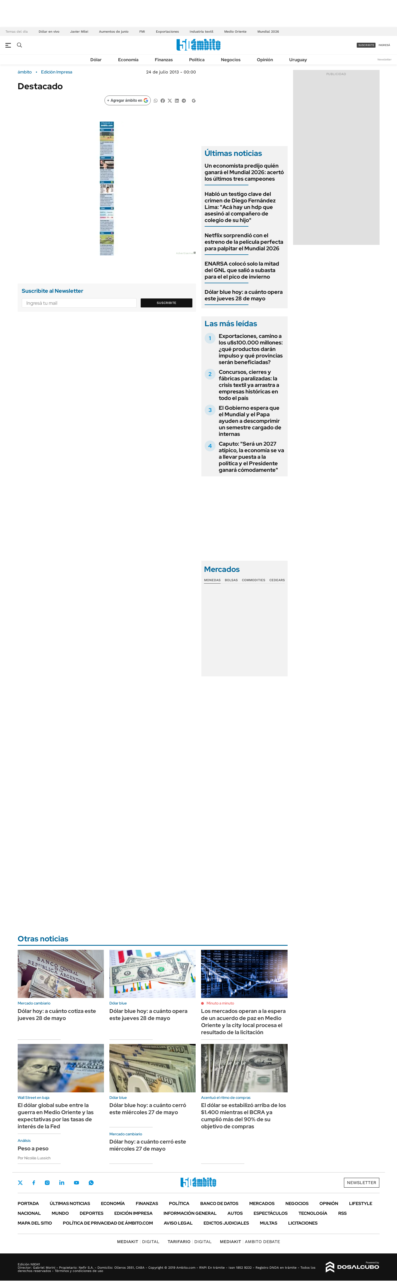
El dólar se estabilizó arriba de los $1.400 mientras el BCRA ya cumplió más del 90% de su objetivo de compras (243, 1116)
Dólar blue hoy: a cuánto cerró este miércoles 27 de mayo (147, 1109)
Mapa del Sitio (35, 1223)
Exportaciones (167, 31)
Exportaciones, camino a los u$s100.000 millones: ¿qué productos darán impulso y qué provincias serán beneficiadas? (251, 349)
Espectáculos (271, 1213)
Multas (268, 1223)
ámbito (25, 72)
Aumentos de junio (113, 31)
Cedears (277, 580)
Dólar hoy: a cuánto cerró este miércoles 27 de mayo (147, 1145)
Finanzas (164, 60)
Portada (28, 1203)
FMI (142, 31)
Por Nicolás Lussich (34, 1157)
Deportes (91, 1213)
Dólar (96, 60)
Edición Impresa (133, 1213)
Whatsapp (91, 1182)
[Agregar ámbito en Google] (127, 100)
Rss (342, 1213)
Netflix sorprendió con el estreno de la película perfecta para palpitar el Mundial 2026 (244, 242)
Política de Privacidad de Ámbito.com (108, 1223)
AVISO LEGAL (178, 1223)
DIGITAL (138, 1241)
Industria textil (201, 31)
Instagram (47, 1182)
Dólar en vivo (49, 31)
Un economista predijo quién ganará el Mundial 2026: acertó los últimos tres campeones (244, 172)
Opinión (265, 60)
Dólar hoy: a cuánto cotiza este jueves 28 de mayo (57, 1014)
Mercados (262, 1203)
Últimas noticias (70, 1203)
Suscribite (166, 303)
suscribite (366, 45)
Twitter (20, 1183)
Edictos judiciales (226, 1223)
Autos (235, 1213)
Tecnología (312, 1213)
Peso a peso (33, 1148)
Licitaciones (303, 1223)
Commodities (253, 580)
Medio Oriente (235, 31)
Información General (190, 1213)
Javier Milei (79, 31)
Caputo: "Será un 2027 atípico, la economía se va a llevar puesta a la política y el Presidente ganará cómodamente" (251, 456)
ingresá (384, 45)
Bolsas (231, 580)
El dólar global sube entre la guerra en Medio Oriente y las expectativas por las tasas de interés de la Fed (56, 1116)
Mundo (60, 1213)
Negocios (231, 60)
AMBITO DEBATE (250, 1241)
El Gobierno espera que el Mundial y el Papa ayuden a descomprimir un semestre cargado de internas (250, 420)
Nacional (29, 1213)
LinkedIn (61, 1182)
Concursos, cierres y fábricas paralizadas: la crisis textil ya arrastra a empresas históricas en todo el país (249, 385)
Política (197, 60)
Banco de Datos (219, 1203)
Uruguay (298, 60)
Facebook (33, 1182)
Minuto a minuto (220, 1003)
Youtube (76, 1183)
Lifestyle (360, 1203)
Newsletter (384, 59)
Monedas (212, 580)
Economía (128, 60)
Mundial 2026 (268, 31)
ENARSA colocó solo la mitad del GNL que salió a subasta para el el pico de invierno (242, 270)
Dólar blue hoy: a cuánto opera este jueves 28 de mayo (244, 295)
